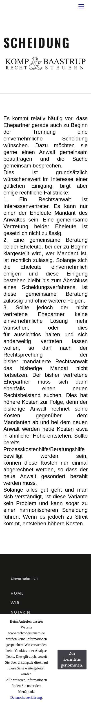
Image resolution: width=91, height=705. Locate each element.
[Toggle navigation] (81, 6)
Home (17, 593)
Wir (15, 603)
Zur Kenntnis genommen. (72, 659)
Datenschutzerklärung (26, 697)
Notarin (20, 612)
